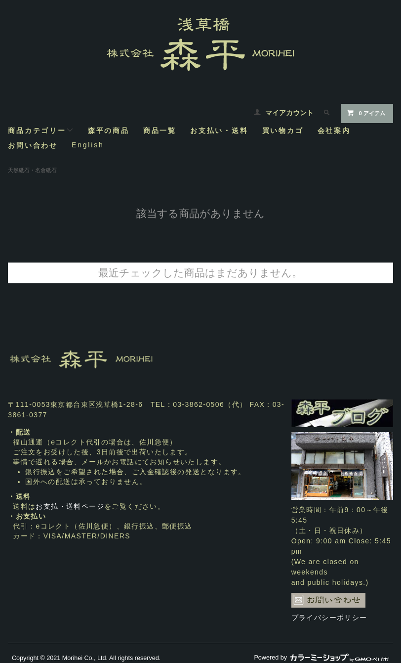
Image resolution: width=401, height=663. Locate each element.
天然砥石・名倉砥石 (32, 170)
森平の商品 (108, 130)
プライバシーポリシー (329, 617)
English (88, 145)
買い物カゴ (283, 130)
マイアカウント (289, 113)
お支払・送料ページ (70, 506)
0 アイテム (366, 113)
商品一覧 (159, 130)
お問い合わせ (33, 145)
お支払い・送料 (219, 130)
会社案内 (334, 130)
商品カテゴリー (41, 130)
